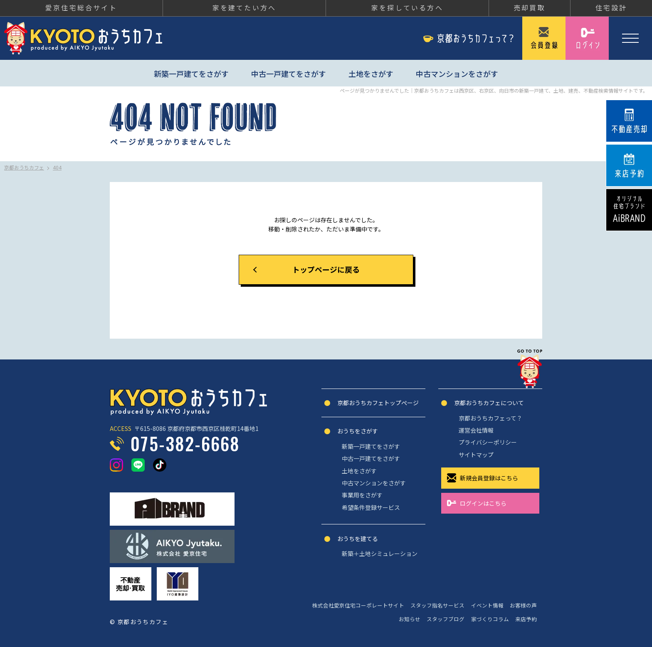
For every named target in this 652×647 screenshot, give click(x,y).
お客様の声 (523, 605)
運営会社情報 (476, 430)
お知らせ (409, 619)
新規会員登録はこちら (489, 478)
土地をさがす (370, 73)
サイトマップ (476, 454)
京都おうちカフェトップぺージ (378, 403)
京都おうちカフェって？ (490, 418)
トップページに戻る (326, 269)
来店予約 (526, 619)
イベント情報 (487, 605)
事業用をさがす (362, 495)
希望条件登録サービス (371, 507)
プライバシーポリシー (488, 442)
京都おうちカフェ (83, 38)
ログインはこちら (483, 503)
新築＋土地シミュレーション (379, 553)
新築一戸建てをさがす (191, 73)
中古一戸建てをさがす (288, 73)
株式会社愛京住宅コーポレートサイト (358, 605)
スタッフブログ (445, 619)
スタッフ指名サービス (437, 605)
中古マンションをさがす (457, 73)
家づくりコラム (490, 619)
